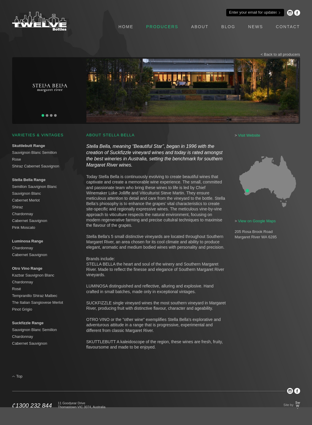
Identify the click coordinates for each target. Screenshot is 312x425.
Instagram (290, 13)
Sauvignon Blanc (26, 193)
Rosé (16, 289)
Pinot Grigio (22, 309)
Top (19, 376)
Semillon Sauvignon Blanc (35, 186)
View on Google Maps (257, 221)
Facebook (297, 13)
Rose (16, 159)
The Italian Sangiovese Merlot (37, 302)
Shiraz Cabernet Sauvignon (35, 166)
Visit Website (249, 135)
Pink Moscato (23, 227)
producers (162, 26)
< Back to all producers (280, 54)
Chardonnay (22, 214)
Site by (289, 405)
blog (228, 26)
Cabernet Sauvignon (29, 220)
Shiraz (17, 207)
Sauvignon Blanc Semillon (34, 152)
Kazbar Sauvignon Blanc (33, 275)
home (125, 26)
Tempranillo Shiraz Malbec (34, 295)
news (255, 26)
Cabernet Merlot (26, 200)
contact (288, 26)
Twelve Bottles (39, 21)
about (200, 26)
